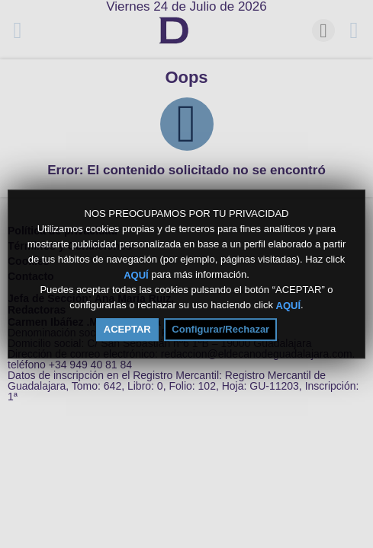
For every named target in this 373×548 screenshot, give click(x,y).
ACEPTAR (127, 329)
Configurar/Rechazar (220, 329)
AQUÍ (136, 274)
